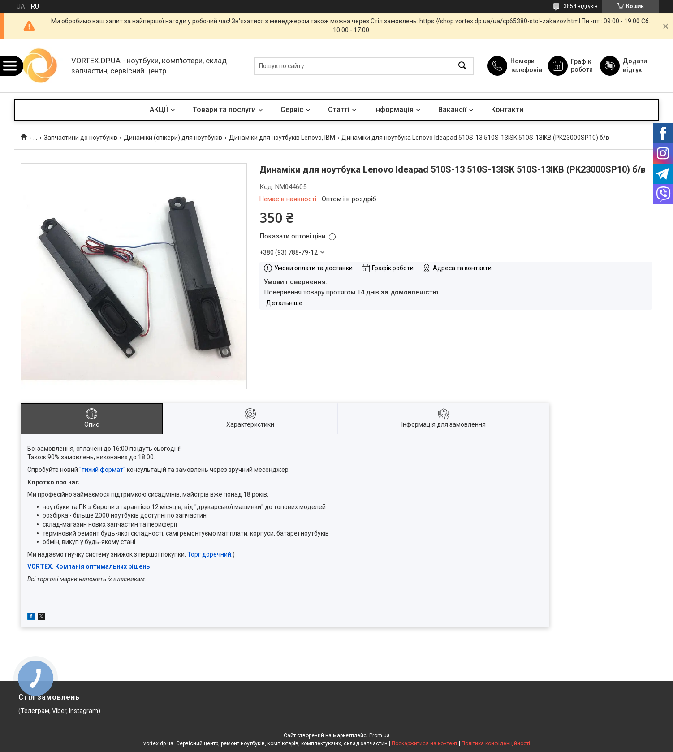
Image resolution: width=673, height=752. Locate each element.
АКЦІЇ (159, 109)
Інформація (394, 109)
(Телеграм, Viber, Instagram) (59, 710)
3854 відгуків (581, 6)
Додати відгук (635, 65)
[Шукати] (462, 65)
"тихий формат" (102, 469)
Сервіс (291, 109)
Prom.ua (379, 735)
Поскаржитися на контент (424, 743)
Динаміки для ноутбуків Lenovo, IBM (282, 137)
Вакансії (452, 109)
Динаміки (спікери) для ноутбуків (173, 137)
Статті (338, 109)
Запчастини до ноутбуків (80, 137)
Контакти (507, 109)
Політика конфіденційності (496, 743)
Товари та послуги (224, 109)
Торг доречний (209, 554)
